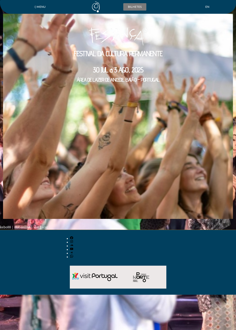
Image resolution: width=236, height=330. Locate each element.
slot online (22, 227)
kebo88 (5, 227)
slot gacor (40, 227)
